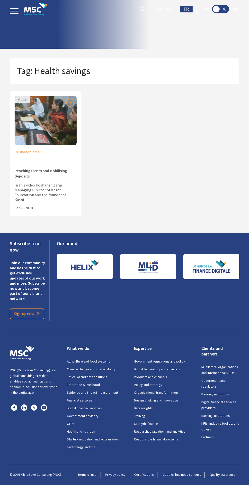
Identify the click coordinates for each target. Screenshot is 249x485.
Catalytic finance (146, 423)
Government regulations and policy (159, 361)
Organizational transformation (156, 392)
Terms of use (87, 474)
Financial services (79, 400)
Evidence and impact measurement (92, 392)
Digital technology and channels (157, 369)
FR (186, 9)
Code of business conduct (182, 474)
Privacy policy (115, 474)
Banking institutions (215, 394)
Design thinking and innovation (156, 400)
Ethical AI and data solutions (87, 377)
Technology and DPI (81, 447)
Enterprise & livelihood (83, 384)
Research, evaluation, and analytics (159, 431)
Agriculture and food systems (88, 361)
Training (139, 416)
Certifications (144, 474)
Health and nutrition (81, 431)
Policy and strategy (148, 384)
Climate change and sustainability (91, 369)
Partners (207, 437)
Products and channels (150, 377)
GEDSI (71, 423)
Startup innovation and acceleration (93, 439)
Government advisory (82, 416)
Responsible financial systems (156, 439)
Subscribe (164, 9)
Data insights (143, 408)
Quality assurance (223, 474)
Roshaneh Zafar (28, 152)
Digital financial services (84, 408)
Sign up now (27, 313)
